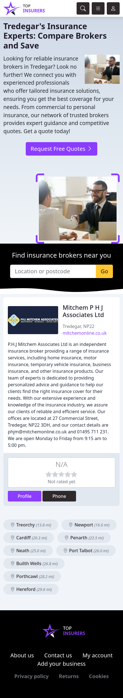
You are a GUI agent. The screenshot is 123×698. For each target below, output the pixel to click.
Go (104, 271)
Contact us (58, 655)
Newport (88, 525)
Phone (59, 496)
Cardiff (28, 538)
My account (97, 655)
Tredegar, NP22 (78, 326)
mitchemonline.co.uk (85, 333)
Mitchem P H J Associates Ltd (83, 311)
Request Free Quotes (61, 148)
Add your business (61, 663)
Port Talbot (86, 550)
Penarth (84, 538)
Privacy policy (31, 676)
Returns (69, 676)
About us (22, 655)
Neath (28, 550)
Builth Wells (34, 563)
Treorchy (30, 525)
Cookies (98, 676)
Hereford (31, 589)
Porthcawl (32, 576)
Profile (25, 496)
